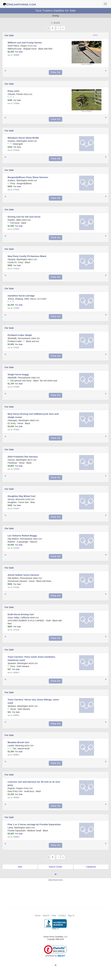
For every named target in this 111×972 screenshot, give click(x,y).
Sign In (71, 915)
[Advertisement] (57, 890)
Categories (91, 867)
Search (46, 915)
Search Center (55, 867)
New (20, 867)
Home (37, 915)
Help (54, 915)
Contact (61, 915)
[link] (56, 951)
